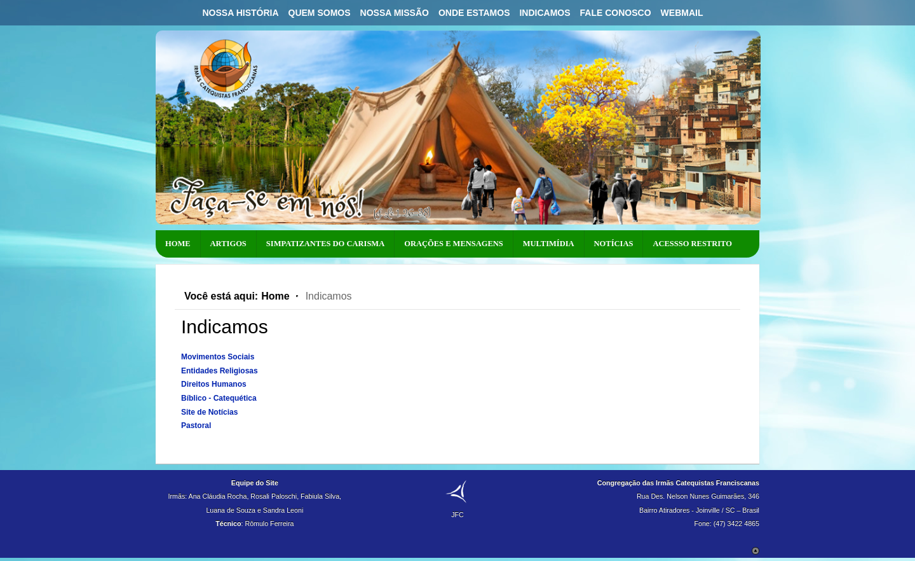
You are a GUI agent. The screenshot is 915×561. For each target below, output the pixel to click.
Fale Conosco (615, 13)
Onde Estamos (474, 13)
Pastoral (196, 425)
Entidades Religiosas (219, 370)
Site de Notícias (209, 412)
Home (275, 296)
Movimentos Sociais (217, 356)
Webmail (682, 13)
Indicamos (544, 13)
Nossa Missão (394, 13)
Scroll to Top (755, 551)
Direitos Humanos (214, 384)
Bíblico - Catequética (219, 398)
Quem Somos (319, 13)
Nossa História (240, 13)
